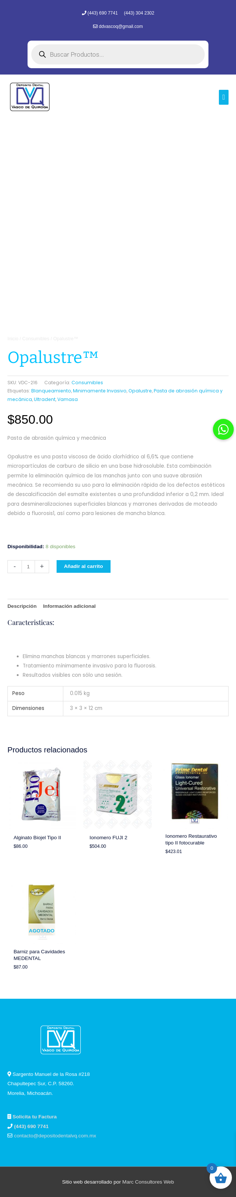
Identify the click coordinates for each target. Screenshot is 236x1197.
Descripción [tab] (21, 606)
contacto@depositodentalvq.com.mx (55, 1135)
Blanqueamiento (51, 391)
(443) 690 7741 (103, 13)
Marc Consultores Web (148, 1182)
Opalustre (140, 391)
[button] (223, 429)
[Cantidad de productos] (28, 566)
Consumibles (36, 338)
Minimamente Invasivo (100, 391)
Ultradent (44, 399)
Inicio (12, 338)
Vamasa (67, 399)
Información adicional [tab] (69, 606)
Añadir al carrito (83, 566)
